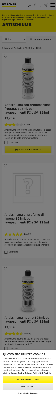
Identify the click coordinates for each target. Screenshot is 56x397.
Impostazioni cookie (28, 393)
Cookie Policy (17, 373)
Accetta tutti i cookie (28, 380)
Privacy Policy (32, 373)
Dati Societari (45, 373)
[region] (28, 373)
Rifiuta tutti (28, 387)
